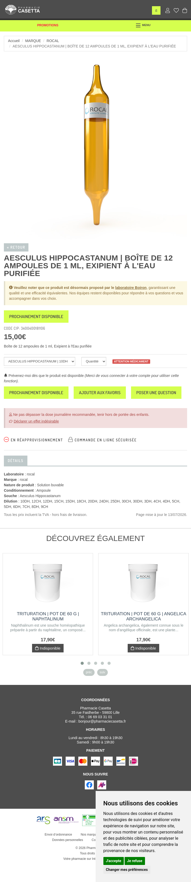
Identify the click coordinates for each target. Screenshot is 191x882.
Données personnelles (67, 858)
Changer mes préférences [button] (127, 870)
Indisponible (47, 666)
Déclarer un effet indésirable (36, 439)
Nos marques (90, 852)
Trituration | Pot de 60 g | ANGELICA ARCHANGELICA (143, 634)
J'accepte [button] (113, 861)
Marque (33, 41)
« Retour (16, 247)
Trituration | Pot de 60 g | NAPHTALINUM (48, 634)
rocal (53, 41)
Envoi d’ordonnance (58, 852)
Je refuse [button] (134, 861)
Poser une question (30, 410)
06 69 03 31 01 (100, 735)
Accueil (14, 41)
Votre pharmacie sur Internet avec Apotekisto (94, 876)
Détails (16, 478)
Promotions (47, 25)
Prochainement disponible (38, 317)
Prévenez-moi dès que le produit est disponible (44, 376)
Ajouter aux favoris (103, 393)
